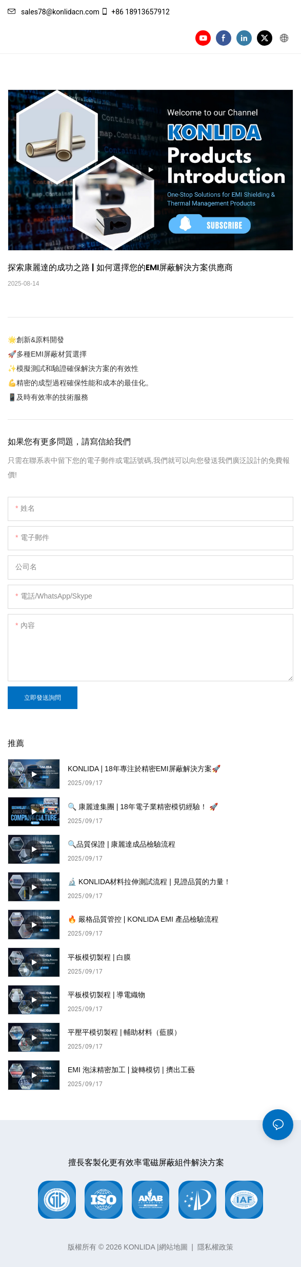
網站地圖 (173, 1247)
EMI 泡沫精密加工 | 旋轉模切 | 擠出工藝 (131, 1070)
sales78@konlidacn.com (53, 12)
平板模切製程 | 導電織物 (106, 995)
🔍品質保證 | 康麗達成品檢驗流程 (121, 844)
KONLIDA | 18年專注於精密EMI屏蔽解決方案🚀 (144, 769)
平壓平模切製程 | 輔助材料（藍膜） (124, 1032)
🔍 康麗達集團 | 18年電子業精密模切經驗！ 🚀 (143, 807)
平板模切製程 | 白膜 (99, 957)
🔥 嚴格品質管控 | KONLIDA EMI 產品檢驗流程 (143, 919)
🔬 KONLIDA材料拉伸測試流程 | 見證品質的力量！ (149, 882)
